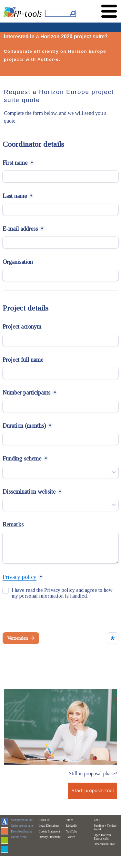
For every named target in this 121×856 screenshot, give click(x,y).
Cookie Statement (49, 831)
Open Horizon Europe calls (102, 836)
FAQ (97, 820)
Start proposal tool (22, 820)
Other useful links (105, 844)
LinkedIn (71, 825)
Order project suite (22, 825)
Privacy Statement (50, 837)
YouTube (71, 831)
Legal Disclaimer (49, 825)
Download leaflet (21, 831)
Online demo (18, 837)
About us (44, 820)
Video (69, 820)
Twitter (70, 837)
